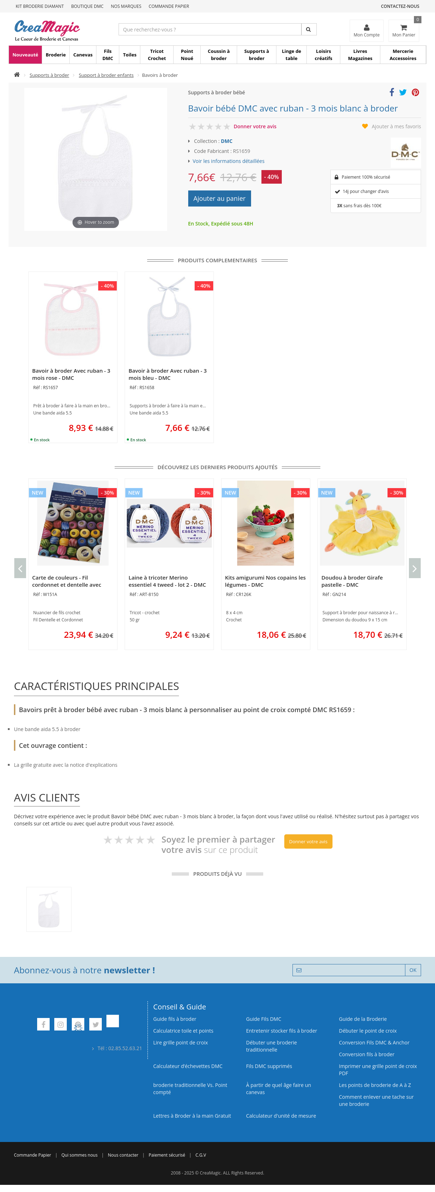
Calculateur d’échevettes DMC (187, 1066)
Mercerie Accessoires (403, 54)
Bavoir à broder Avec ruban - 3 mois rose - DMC (71, 374)
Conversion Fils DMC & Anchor (374, 1042)
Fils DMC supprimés (269, 1066)
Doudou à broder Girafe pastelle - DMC (352, 581)
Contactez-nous (400, 6)
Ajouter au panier (220, 198)
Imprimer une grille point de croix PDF (378, 1070)
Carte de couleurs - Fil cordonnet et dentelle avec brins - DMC (66, 584)
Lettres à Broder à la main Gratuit (192, 1115)
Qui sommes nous (79, 1155)
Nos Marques (126, 6)
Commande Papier (169, 6)
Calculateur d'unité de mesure (281, 1115)
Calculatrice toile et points (183, 1030)
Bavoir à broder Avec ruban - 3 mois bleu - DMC (168, 374)
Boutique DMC (87, 6)
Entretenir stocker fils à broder (281, 1030)
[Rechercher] (309, 29)
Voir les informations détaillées (229, 161)
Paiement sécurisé (167, 1155)
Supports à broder (256, 54)
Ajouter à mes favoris (396, 126)
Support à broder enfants (106, 75)
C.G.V (200, 1155)
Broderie (56, 54)
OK (413, 970)
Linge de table (291, 54)
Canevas (82, 54)
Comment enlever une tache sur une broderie (376, 1100)
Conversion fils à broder (367, 1054)
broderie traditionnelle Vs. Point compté (190, 1089)
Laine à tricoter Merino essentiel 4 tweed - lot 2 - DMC (167, 581)
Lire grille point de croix (180, 1042)
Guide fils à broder (174, 1018)
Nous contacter (123, 1155)
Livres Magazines (360, 54)
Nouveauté (25, 54)
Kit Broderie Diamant (40, 6)
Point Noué (187, 54)
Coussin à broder (219, 54)
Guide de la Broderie (363, 1018)
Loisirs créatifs (323, 54)
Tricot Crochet (157, 54)
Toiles (129, 54)
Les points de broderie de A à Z (375, 1085)
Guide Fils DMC (263, 1018)
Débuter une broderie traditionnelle (271, 1046)
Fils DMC (107, 54)
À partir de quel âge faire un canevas (278, 1089)
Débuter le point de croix (368, 1030)
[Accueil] (17, 75)
